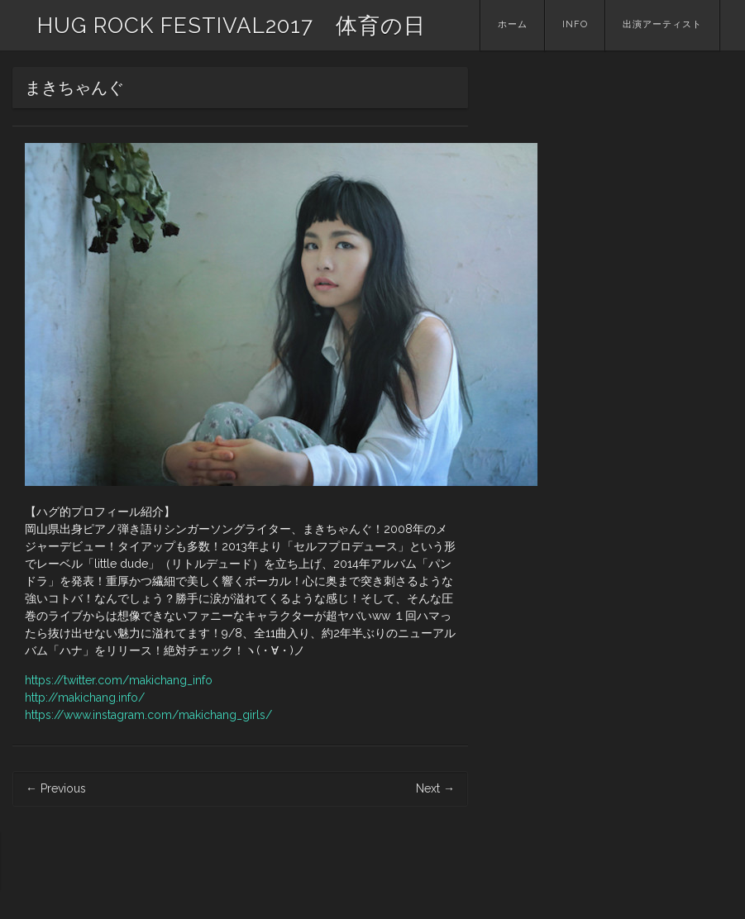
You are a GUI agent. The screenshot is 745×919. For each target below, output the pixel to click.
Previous (56, 788)
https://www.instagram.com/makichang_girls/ (148, 714)
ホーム (513, 24)
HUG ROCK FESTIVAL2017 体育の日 (231, 25)
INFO (575, 24)
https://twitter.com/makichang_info (119, 680)
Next (435, 788)
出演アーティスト (662, 24)
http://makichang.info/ (85, 697)
